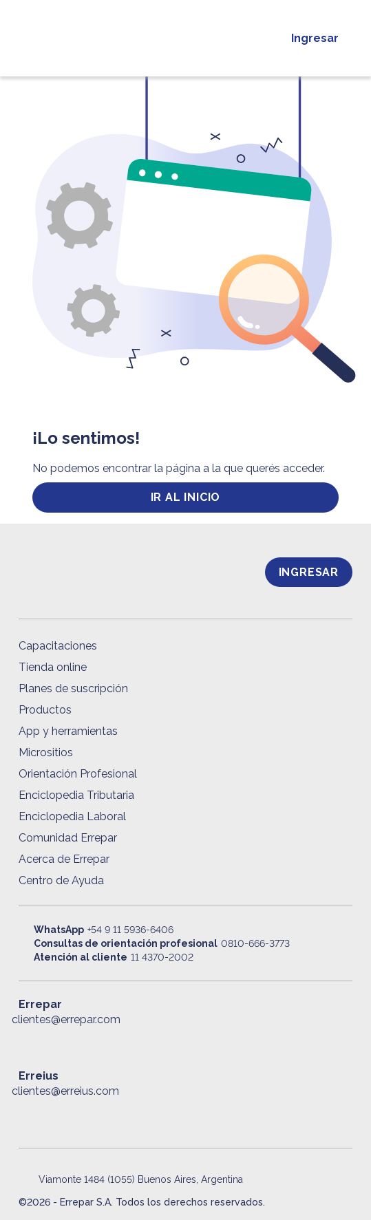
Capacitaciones (58, 645)
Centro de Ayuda (61, 880)
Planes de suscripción (73, 688)
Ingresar (315, 38)
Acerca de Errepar (64, 859)
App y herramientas (68, 731)
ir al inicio (186, 497)
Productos (45, 709)
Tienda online (53, 667)
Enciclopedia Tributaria (76, 795)
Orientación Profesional (78, 773)
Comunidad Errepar (68, 837)
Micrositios (46, 752)
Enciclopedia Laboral (72, 816)
